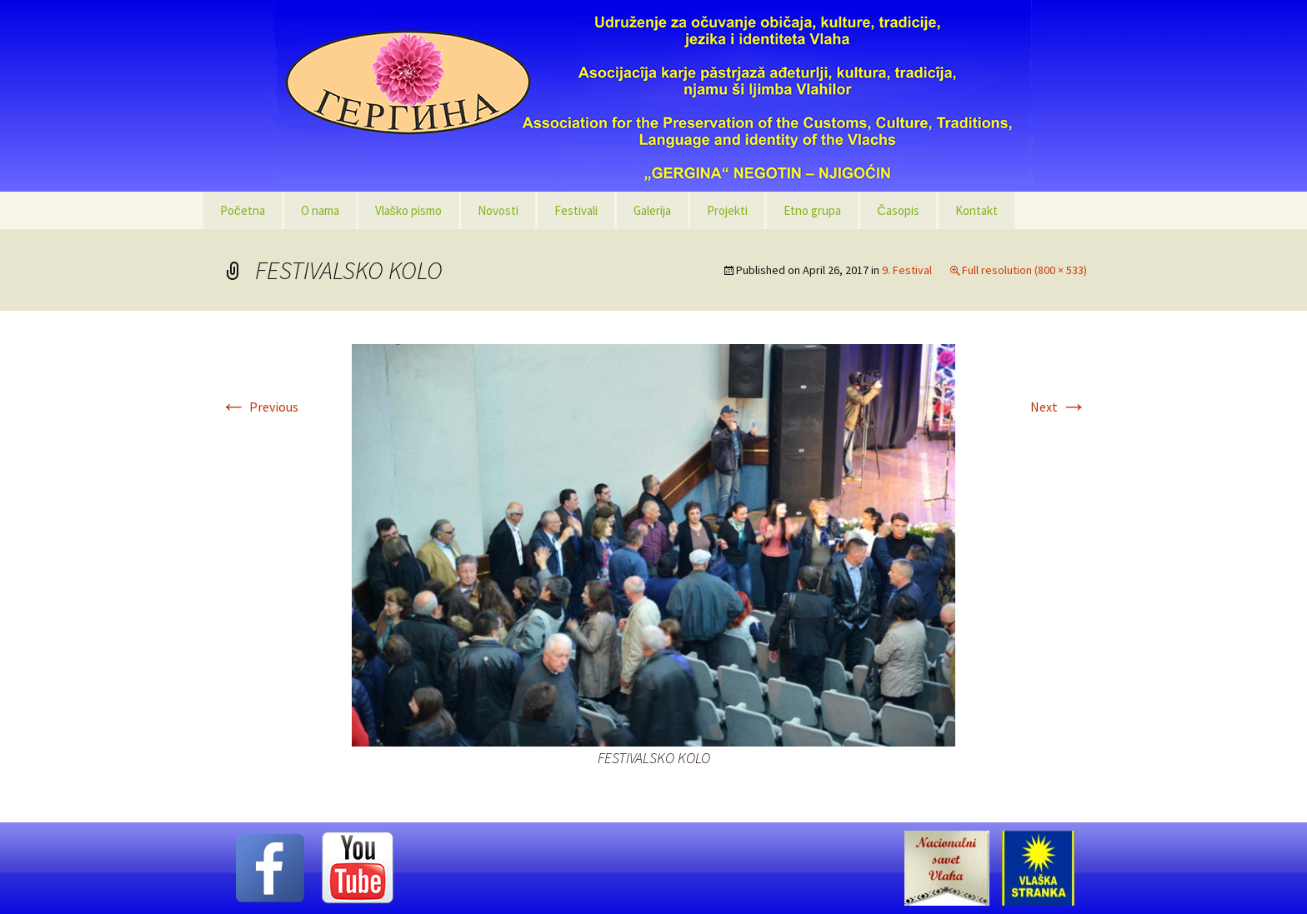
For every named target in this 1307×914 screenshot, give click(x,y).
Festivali (576, 210)
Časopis (898, 210)
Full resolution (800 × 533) (1024, 269)
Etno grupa (812, 210)
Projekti (727, 210)
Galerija (652, 210)
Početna (242, 210)
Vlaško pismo (409, 210)
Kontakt (976, 210)
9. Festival (907, 269)
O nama (320, 210)
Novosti (498, 210)
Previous (259, 406)
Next (1058, 406)
